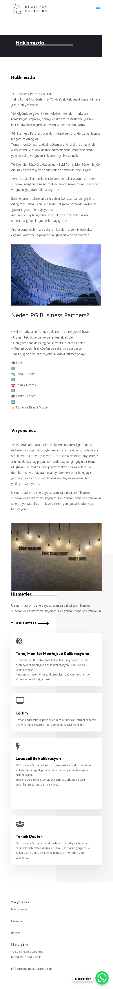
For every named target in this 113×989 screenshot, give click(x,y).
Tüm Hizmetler (24, 623)
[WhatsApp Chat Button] (102, 978)
